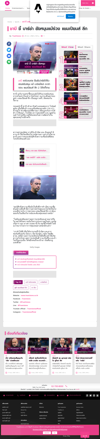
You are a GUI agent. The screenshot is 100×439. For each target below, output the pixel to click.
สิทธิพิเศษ (78, 421)
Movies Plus (23, 410)
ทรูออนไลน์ (60, 415)
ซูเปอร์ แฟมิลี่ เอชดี (6, 412)
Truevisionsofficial (34, 308)
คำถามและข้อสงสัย (8, 395)
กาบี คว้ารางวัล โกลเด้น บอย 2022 (28, 264)
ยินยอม (70, 16)
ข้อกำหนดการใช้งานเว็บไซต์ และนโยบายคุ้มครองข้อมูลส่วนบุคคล (50, 429)
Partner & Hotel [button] (83, 8)
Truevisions (26, 298)
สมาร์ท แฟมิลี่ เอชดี (6, 418)
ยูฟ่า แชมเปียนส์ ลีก (21, 287)
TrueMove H (61, 410)
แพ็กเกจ (77, 410)
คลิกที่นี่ (77, 389)
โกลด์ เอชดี (4, 410)
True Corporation (62, 407)
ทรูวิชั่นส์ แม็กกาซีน (43, 415)
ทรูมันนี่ (59, 421)
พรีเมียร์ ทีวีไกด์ (42, 418)
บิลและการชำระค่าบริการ (81, 418)
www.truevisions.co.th (29, 295)
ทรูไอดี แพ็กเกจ (24, 415)
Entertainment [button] (17, 8)
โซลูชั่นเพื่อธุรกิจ (79, 412)
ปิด (55, 432)
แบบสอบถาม (60, 395)
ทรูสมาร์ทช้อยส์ (61, 418)
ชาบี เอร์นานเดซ (31, 282)
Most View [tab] (68, 47)
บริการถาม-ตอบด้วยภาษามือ (74, 395)
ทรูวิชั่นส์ (59, 412)
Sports (17, 22)
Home (7, 8)
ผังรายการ (41, 407)
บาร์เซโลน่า (43, 282)
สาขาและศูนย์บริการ (49, 395)
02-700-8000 (59, 386)
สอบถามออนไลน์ (33, 395)
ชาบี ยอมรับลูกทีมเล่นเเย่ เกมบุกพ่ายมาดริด (31, 259)
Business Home (79, 407)
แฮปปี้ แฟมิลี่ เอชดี (6, 421)
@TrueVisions (25, 302)
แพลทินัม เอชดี (5, 407)
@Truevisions (23, 305)
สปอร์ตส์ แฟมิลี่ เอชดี (6, 415)
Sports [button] (29, 8)
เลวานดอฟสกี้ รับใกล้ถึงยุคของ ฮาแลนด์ (30, 262)
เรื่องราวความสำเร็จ (80, 415)
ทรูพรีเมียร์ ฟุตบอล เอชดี (26, 407)
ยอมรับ (47, 432)
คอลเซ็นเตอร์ (21, 395)
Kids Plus (23, 412)
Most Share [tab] (84, 47)
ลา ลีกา (33, 287)
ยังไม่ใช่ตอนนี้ (60, 16)
